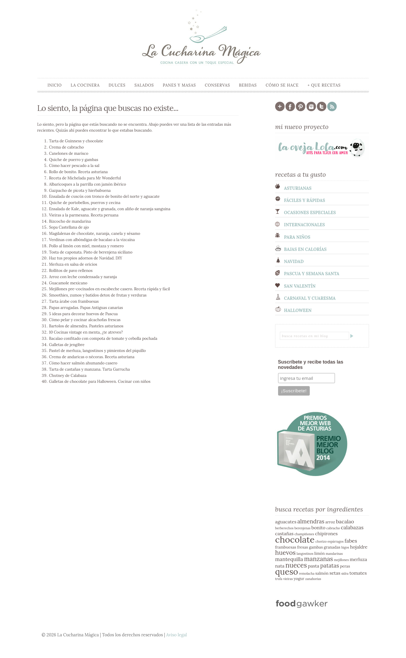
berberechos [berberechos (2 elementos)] (284, 528)
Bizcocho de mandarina (70, 221)
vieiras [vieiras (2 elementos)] (288, 579)
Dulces (117, 85)
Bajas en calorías (305, 249)
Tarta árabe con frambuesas (74, 301)
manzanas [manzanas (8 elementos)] (318, 559)
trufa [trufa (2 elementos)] (278, 579)
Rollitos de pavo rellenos (71, 270)
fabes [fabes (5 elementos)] (350, 541)
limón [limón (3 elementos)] (319, 553)
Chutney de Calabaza (68, 375)
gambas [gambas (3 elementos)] (316, 547)
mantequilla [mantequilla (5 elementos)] (289, 559)
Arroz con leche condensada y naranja (83, 276)
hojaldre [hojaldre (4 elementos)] (359, 547)
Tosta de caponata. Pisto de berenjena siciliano (91, 252)
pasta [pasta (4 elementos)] (314, 566)
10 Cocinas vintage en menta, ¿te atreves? (86, 332)
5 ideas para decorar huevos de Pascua (83, 313)
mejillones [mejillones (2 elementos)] (341, 560)
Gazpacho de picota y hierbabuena (80, 190)
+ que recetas (324, 85)
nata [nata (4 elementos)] (279, 566)
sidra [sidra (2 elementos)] (344, 573)
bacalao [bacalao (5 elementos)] (345, 521)
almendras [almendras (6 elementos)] (310, 521)
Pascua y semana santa (311, 273)
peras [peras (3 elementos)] (345, 566)
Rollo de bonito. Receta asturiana (78, 171)
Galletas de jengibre (67, 344)
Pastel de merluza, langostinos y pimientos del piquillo (97, 350)
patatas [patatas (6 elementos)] (329, 565)
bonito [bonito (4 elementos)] (318, 527)
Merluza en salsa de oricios (73, 264)
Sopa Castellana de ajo (69, 227)
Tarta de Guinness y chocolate (76, 141)
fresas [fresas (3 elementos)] (302, 547)
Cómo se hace (282, 85)
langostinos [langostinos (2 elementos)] (305, 554)
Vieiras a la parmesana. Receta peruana (83, 215)
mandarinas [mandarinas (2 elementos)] (334, 554)
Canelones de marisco (69, 153)
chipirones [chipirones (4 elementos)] (326, 533)
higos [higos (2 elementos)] (345, 547)
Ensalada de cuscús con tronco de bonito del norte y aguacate (104, 196)
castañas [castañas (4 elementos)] (284, 533)
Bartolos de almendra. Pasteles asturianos (86, 326)
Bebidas (248, 85)
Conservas (217, 85)
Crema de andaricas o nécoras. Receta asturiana (91, 356)
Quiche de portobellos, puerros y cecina (85, 202)
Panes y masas (179, 85)
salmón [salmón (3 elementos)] (321, 573)
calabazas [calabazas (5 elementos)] (352, 527)
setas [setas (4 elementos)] (334, 573)
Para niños (297, 237)
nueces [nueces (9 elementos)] (296, 565)
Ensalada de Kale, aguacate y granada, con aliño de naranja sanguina (110, 208)
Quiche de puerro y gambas (73, 159)
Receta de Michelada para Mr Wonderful (85, 178)
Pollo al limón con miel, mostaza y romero (86, 245)
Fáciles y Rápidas (304, 200)
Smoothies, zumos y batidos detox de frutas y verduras (98, 295)
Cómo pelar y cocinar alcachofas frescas (85, 319)
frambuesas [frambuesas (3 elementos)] (285, 547)
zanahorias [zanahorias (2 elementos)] (313, 579)
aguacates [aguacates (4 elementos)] (285, 522)
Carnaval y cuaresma (310, 298)
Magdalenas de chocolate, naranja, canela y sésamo (94, 233)
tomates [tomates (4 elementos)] (358, 573)
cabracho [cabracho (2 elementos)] (333, 528)
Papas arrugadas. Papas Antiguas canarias (86, 307)
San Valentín (300, 286)
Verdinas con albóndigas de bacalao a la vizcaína (92, 239)
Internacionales (304, 224)
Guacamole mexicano (68, 283)
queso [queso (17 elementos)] (286, 571)
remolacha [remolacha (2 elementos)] (306, 573)
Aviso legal (176, 635)
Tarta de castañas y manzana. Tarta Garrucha (89, 369)
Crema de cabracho (66, 147)
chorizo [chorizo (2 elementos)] (321, 541)
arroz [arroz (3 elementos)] (330, 522)
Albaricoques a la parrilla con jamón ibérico (87, 184)
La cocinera (85, 85)
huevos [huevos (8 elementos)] (285, 553)
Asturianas (298, 188)
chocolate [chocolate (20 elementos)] (294, 539)
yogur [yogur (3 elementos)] (299, 578)
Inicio (55, 85)
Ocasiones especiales (310, 212)
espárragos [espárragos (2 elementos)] (336, 541)
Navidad (294, 261)
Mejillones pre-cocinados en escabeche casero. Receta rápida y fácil (109, 288)
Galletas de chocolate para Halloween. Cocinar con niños (99, 381)
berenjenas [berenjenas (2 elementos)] (302, 528)
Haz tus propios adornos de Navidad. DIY (85, 258)
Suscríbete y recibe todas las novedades (311, 364)
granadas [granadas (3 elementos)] (332, 547)
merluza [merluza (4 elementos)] (358, 559)
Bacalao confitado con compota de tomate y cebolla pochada (103, 338)
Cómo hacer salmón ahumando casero (83, 363)
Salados (144, 85)
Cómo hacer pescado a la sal (74, 165)
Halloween (298, 310)
